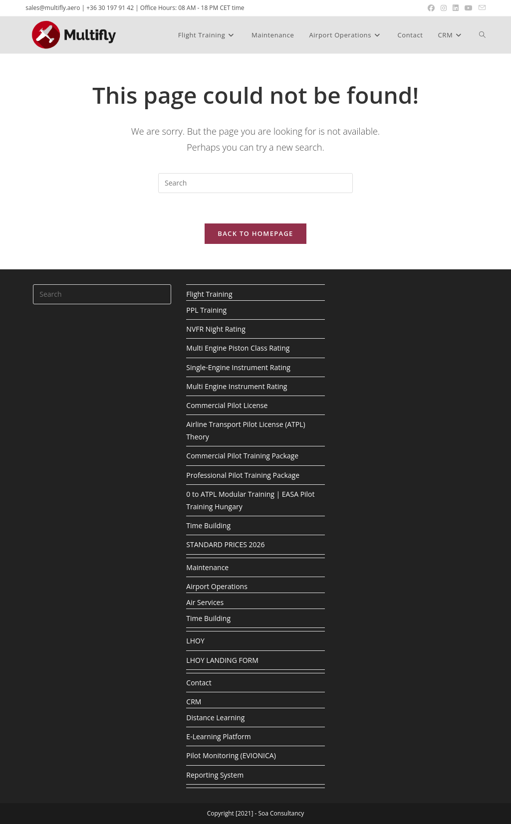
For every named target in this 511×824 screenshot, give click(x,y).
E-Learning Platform (218, 736)
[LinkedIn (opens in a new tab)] (456, 8)
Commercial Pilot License (226, 405)
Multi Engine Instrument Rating (236, 386)
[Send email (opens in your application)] (481, 8)
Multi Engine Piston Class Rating (237, 348)
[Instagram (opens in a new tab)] (444, 8)
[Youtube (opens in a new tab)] (469, 8)
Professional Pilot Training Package (242, 475)
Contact (198, 682)
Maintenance (207, 567)
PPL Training (206, 310)
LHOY (195, 640)
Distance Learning (215, 717)
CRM (193, 701)
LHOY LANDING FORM (222, 660)
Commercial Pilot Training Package (242, 455)
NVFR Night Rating (215, 329)
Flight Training (209, 294)
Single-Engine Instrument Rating (238, 367)
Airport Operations (216, 586)
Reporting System (215, 775)
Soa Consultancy (281, 813)
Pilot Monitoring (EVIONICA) (230, 755)
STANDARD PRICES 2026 (225, 544)
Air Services (205, 602)
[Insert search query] (255, 183)
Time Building (208, 525)
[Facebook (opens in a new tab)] (431, 8)
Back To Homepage (255, 233)
